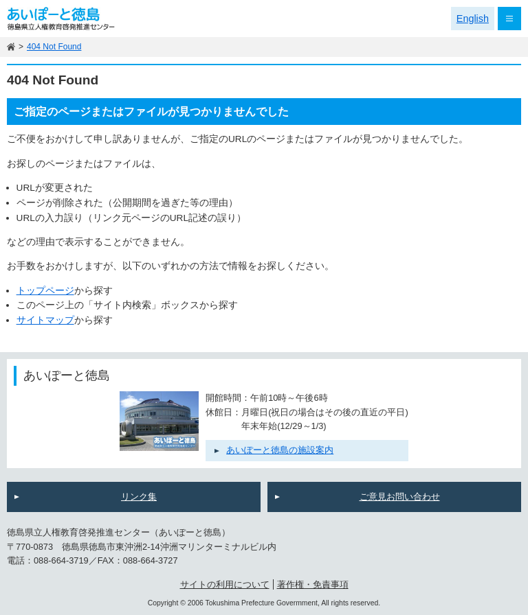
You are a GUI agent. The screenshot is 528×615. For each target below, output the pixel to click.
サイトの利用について (225, 584)
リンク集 (139, 496)
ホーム (11, 47)
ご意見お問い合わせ (400, 496)
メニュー (509, 18)
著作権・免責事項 (313, 584)
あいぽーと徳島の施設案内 (279, 450)
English (472, 18)
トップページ (45, 291)
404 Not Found (54, 46)
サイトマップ (45, 320)
